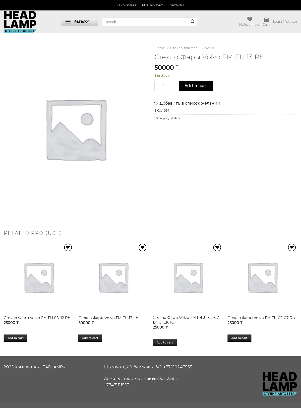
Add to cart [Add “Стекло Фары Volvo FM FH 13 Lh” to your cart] (90, 338)
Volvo (209, 48)
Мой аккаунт (152, 5)
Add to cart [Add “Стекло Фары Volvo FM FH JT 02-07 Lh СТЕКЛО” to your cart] (165, 342)
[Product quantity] (164, 86)
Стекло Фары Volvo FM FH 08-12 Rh (37, 318)
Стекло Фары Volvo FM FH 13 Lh (108, 318)
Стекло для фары (185, 48)
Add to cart (196, 85)
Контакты (176, 5)
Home (159, 48)
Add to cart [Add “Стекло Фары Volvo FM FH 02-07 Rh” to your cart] (239, 338)
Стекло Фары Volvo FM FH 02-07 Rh (261, 318)
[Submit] (192, 21)
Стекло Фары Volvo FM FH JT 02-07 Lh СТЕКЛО (186, 320)
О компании (127, 5)
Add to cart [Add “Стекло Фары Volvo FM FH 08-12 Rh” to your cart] (15, 338)
